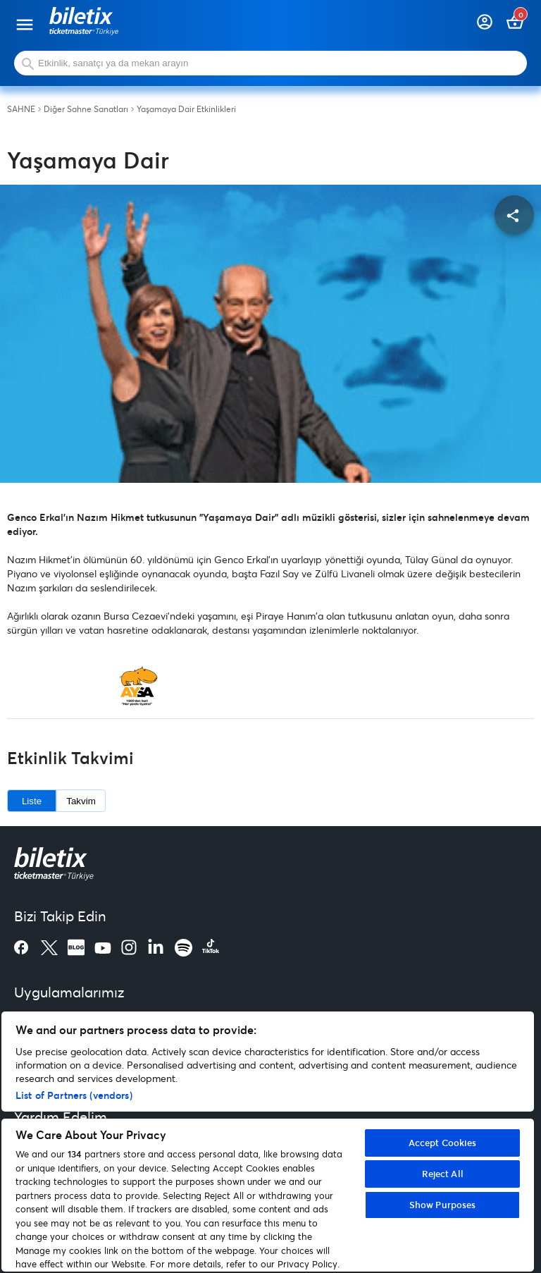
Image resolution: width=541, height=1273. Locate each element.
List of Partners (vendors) (73, 1095)
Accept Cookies (443, 1142)
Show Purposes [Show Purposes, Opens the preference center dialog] (442, 1204)
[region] (267, 1141)
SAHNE (21, 109)
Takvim (80, 801)
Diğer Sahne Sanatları (86, 109)
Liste (32, 801)
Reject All (443, 1173)
